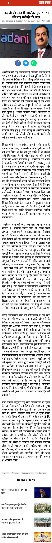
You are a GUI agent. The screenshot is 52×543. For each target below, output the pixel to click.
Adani (5, 473)
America (15, 473)
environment (41, 473)
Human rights (27, 473)
